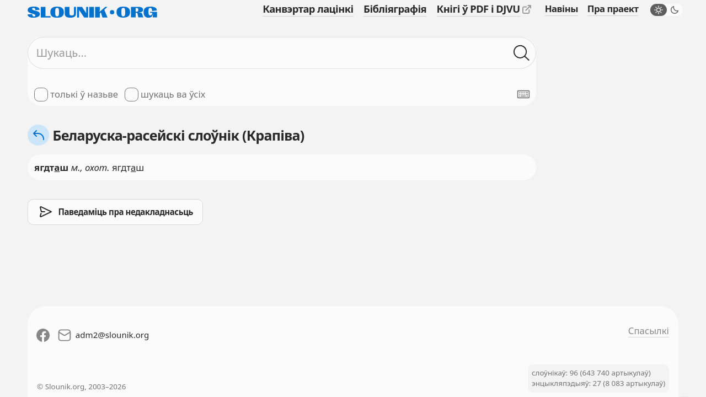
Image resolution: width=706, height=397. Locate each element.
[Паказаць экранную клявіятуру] (523, 94)
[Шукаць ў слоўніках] (521, 52)
